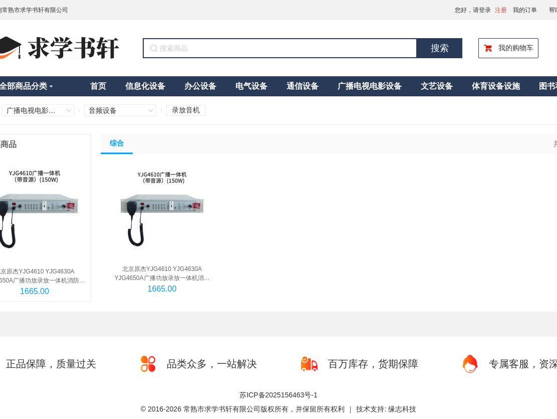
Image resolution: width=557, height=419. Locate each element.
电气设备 (251, 86)
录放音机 (186, 110)
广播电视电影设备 (370, 86)
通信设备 (303, 86)
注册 (501, 10)
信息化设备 (145, 86)
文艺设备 (437, 86)
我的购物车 (508, 48)
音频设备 (103, 110)
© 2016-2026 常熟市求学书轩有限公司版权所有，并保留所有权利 (243, 409)
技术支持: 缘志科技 (386, 409)
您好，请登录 (473, 10)
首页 (98, 86)
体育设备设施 (496, 86)
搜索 (440, 48)
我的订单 (525, 10)
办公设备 (200, 86)
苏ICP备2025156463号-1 (278, 395)
